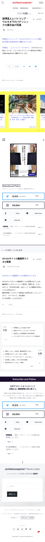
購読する (12, 494)
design (10, 30)
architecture (13, 267)
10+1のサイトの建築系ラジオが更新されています (19, 276)
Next (42, 130)
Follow (37, 196)
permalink (20, 80)
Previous (38, 130)
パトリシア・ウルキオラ (20, 48)
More (39, 227)
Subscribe (17, 220)
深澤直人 (5, 48)
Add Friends (38, 213)
